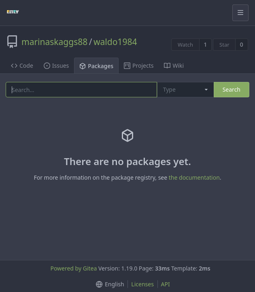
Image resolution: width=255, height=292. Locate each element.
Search (231, 89)
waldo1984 (115, 42)
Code (22, 65)
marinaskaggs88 (54, 42)
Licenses (142, 284)
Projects (138, 65)
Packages (96, 66)
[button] (108, 284)
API (165, 284)
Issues (56, 65)
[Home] (13, 12)
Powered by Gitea (73, 268)
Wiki (174, 65)
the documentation (194, 177)
